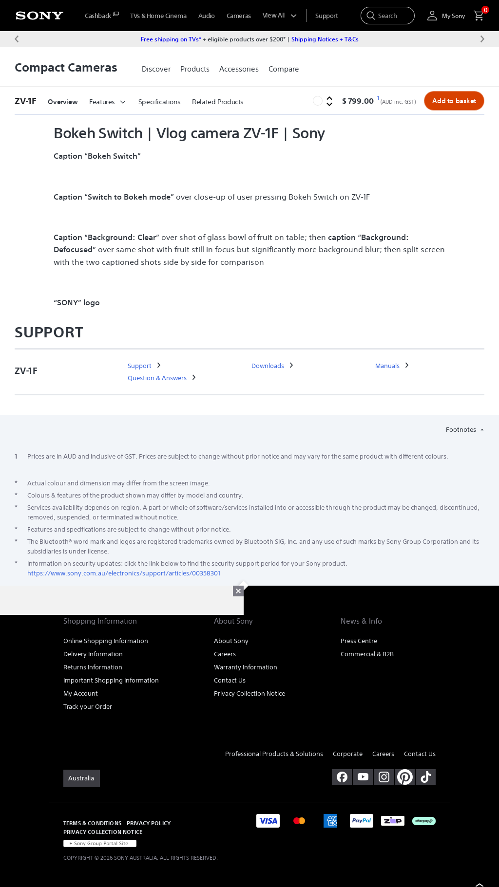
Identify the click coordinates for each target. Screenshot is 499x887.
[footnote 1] (378, 98)
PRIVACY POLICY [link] (149, 823)
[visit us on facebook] (342, 777)
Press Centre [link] (359, 641)
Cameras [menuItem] (239, 16)
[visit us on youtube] (363, 777)
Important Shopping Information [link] (111, 680)
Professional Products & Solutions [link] (274, 754)
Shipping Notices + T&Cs (325, 39)
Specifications (159, 101)
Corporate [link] (348, 754)
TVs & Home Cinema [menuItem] (158, 16)
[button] (28, 101)
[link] (156, 69)
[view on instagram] (384, 777)
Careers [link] (225, 654)
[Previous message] (16, 39)
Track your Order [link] (87, 706)
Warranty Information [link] (245, 667)
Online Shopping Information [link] (105, 641)
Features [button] (108, 101)
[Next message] (482, 39)
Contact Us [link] (230, 680)
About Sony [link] (231, 641)
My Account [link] (80, 693)
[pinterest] (405, 777)
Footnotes (462, 429)
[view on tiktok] (426, 777)
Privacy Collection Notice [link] (249, 693)
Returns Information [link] (92, 667)
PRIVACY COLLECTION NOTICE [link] (102, 831)
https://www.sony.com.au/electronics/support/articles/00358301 (123, 573)
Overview (62, 101)
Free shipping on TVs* (171, 39)
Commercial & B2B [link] (367, 654)
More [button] (205, 101)
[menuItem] (101, 16)
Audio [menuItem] (206, 16)
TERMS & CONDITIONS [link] (92, 823)
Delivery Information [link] (93, 654)
